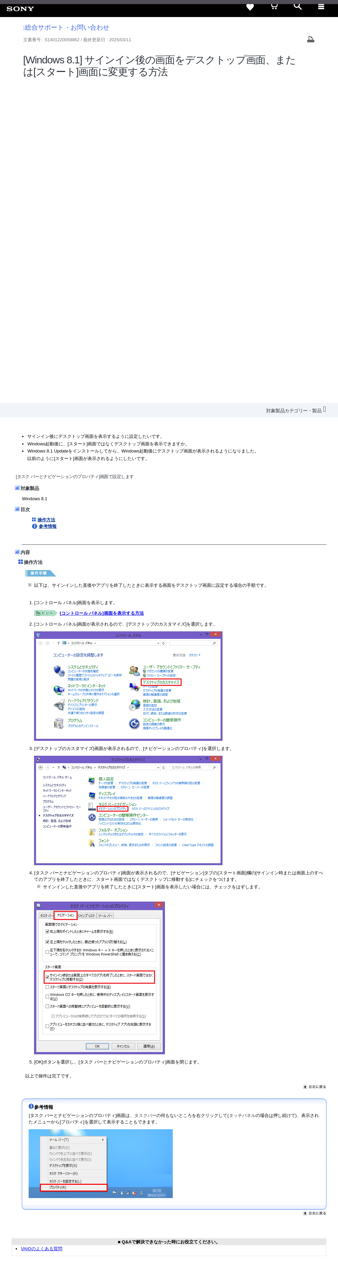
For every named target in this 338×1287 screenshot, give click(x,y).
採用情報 (171, 1194)
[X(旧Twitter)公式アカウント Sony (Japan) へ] (291, 1211)
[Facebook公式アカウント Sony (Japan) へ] (321, 1211)
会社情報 (147, 1194)
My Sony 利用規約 (310, 1194)
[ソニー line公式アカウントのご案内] (277, 1211)
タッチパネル (242, 795)
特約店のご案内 (202, 1194)
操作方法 (46, 200)
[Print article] (311, 40)
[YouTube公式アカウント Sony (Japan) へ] (306, 1211)
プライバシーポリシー (48, 1252)
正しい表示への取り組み (89, 1252)
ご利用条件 (19, 1252)
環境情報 (276, 1194)
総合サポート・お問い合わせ (66, 27)
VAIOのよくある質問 (41, 928)
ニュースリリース (242, 1194)
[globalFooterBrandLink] (302, 1273)
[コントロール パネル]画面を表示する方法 (101, 293)
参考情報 (48, 206)
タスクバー (145, 795)
